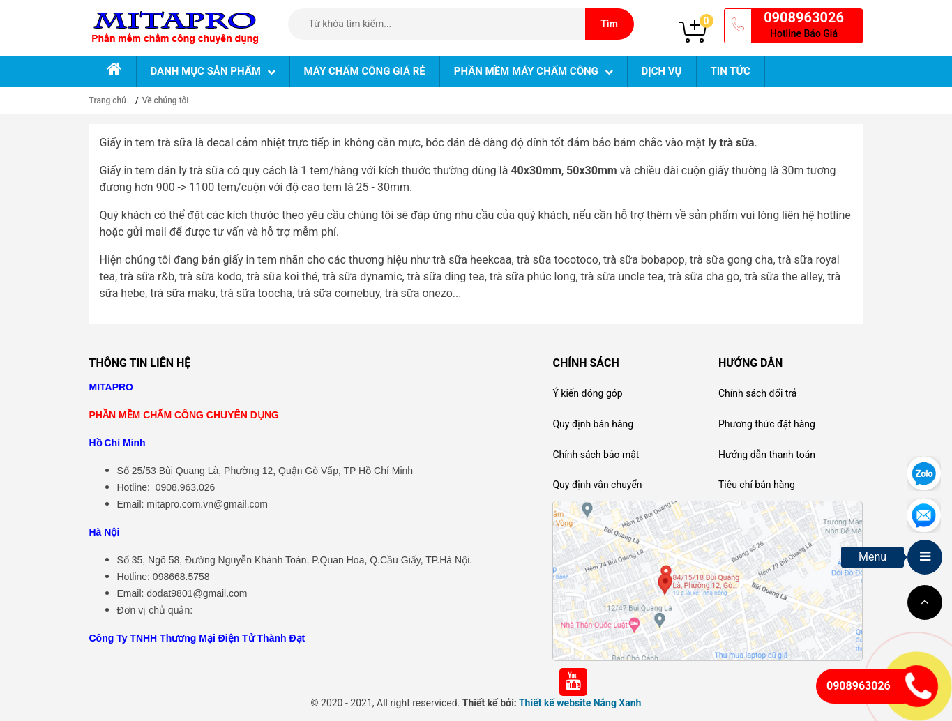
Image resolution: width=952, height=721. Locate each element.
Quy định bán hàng (592, 424)
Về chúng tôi (165, 100)
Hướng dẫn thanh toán (766, 454)
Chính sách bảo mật (595, 454)
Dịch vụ (662, 71)
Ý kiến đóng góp (587, 393)
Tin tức (730, 71)
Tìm (609, 23)
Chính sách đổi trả (757, 393)
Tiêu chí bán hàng (756, 484)
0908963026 (804, 17)
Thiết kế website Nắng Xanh (580, 702)
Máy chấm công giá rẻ (364, 71)
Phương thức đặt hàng (766, 424)
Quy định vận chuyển (597, 484)
